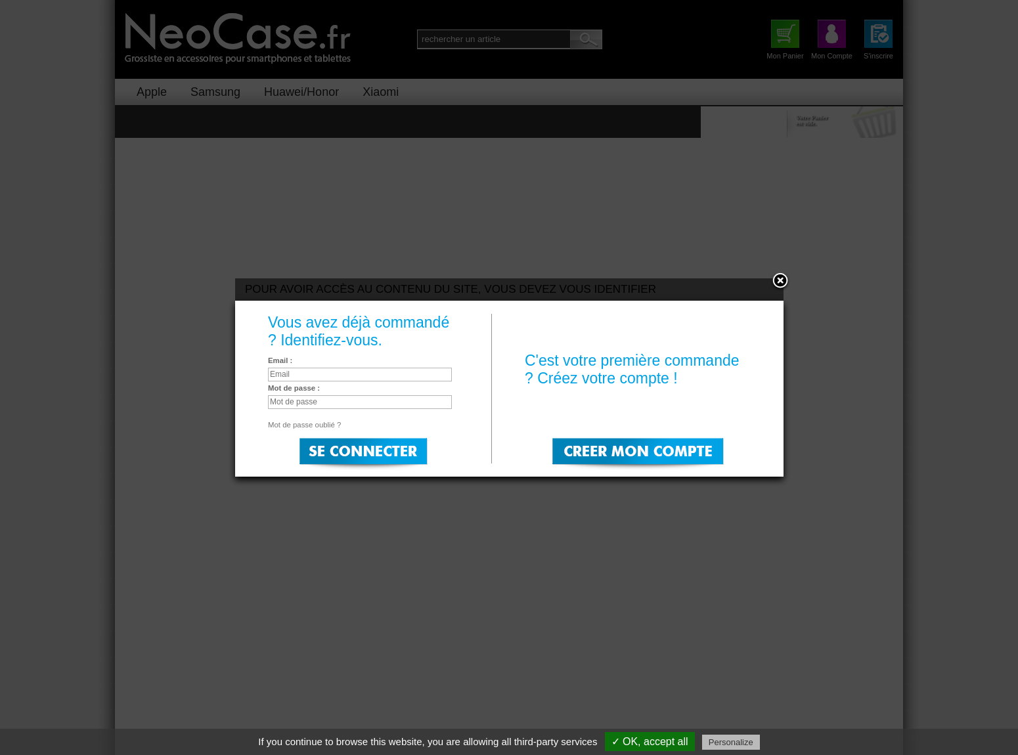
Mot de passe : (294, 388)
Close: (780, 281)
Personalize (731, 742)
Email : (280, 360)
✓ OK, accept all (649, 741)
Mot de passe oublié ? (304, 425)
